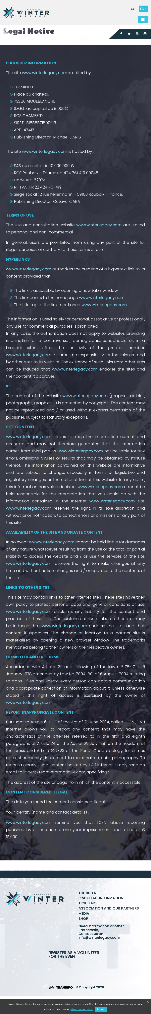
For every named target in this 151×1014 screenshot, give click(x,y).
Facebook (121, 34)
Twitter (129, 34)
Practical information (100, 897)
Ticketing (87, 903)
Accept (101, 1009)
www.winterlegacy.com (44, 72)
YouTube (137, 34)
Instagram (145, 34)
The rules (87, 892)
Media (83, 913)
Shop (83, 918)
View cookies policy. (82, 1009)
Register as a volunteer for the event (74, 954)
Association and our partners (108, 908)
